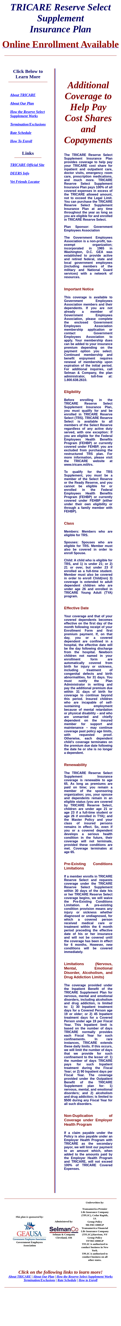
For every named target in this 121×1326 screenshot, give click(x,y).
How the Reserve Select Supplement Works (85, 1276)
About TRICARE (19, 1276)
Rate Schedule (66, 1280)
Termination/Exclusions (39, 1280)
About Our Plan (43, 1276)
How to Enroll (88, 1280)
